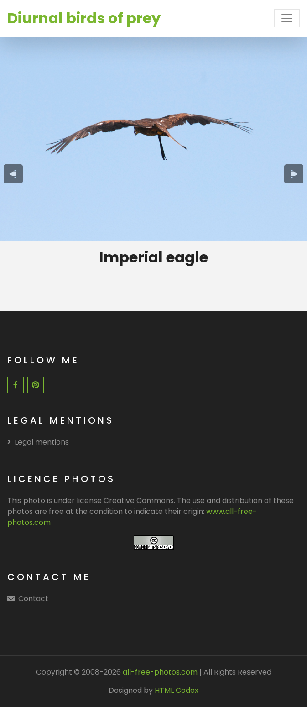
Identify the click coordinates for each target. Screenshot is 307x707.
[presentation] (13, 174)
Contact (33, 598)
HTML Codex (176, 690)
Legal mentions (38, 442)
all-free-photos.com (159, 672)
